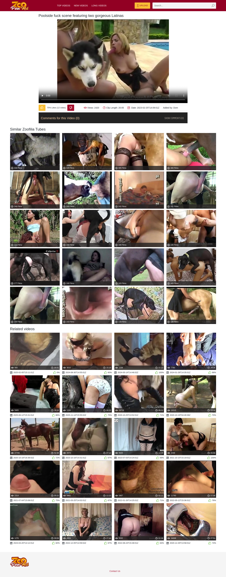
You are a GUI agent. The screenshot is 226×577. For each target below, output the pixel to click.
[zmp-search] (184, 5)
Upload (142, 5)
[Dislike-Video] (70, 108)
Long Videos (99, 5)
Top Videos (63, 5)
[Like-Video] (42, 108)
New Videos (81, 5)
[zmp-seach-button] (213, 5)
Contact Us (115, 571)
